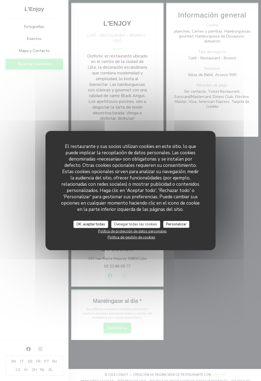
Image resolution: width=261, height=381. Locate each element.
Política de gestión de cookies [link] (131, 237)
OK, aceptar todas (90, 224)
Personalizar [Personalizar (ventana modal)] (176, 224)
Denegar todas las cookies (135, 224)
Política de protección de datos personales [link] (132, 231)
